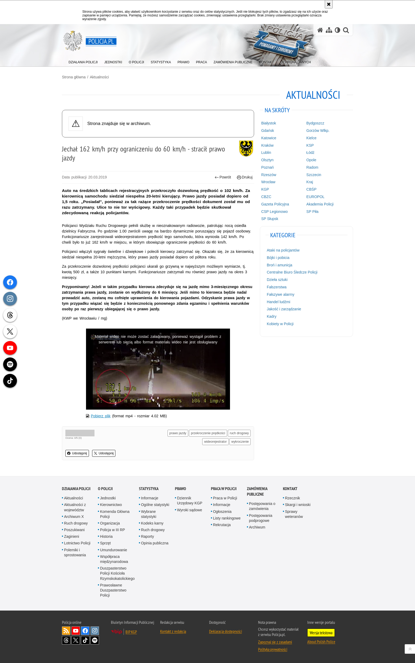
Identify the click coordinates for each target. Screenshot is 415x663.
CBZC (266, 197)
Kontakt (290, 488)
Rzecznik (292, 498)
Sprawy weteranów (294, 514)
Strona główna (74, 77)
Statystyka (149, 488)
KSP (310, 145)
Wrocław (268, 182)
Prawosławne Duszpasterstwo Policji (113, 590)
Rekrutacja (222, 525)
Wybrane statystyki (148, 514)
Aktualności (99, 77)
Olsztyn (267, 160)
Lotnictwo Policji (77, 543)
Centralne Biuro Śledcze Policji (292, 272)
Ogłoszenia (222, 511)
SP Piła (312, 211)
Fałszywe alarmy (280, 294)
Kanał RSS (66, 630)
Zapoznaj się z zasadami (275, 641)
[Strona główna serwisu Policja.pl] (320, 30)
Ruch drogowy (76, 523)
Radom (312, 167)
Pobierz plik (101, 416)
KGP (265, 189)
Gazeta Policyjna (275, 204)
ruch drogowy (239, 433)
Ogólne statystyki (155, 505)
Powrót (223, 177)
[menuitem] (83, 61)
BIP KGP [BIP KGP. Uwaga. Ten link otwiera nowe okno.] (131, 631)
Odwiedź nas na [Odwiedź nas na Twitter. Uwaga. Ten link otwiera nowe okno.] (75, 640)
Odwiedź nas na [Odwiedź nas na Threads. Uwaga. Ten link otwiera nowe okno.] (66, 640)
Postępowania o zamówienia (262, 506)
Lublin (266, 152)
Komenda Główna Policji (114, 514)
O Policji (105, 488)
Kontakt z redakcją (173, 631)
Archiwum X (74, 516)
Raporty (147, 536)
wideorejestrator (215, 442)
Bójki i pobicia (278, 258)
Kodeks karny (152, 523)
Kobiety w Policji (280, 324)
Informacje (149, 498)
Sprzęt (105, 543)
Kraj (309, 182)
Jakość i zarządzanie (284, 309)
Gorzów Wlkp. (318, 130)
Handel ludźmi (278, 302)
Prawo (180, 488)
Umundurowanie (113, 550)
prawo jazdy (177, 433)
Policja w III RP (112, 530)
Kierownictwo (111, 505)
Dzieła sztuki (277, 279)
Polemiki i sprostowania (75, 552)
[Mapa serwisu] (329, 30)
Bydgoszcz (315, 123)
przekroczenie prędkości (208, 433)
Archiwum (257, 527)
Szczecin (313, 175)
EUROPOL (315, 197)
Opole (311, 160)
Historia (106, 536)
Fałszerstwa (277, 287)
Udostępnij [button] (77, 453)
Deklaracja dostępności (225, 631)
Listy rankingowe (227, 518)
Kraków (267, 145)
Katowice (268, 138)
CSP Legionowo (274, 211)
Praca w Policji (224, 488)
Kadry (272, 316)
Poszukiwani (74, 530)
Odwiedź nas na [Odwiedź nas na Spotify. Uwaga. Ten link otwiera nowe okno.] (95, 640)
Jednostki (108, 498)
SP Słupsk (269, 219)
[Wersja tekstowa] (337, 30)
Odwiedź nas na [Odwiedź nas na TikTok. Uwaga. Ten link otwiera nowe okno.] (85, 640)
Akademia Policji (320, 204)
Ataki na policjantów (283, 250)
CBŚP (311, 189)
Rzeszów (268, 175)
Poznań (267, 167)
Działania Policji (76, 488)
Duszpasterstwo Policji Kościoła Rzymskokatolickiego (117, 573)
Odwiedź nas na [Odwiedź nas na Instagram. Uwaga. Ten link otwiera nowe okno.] (95, 630)
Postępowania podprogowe (260, 518)
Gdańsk (267, 130)
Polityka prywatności (272, 649)
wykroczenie (240, 442)
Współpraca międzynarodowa (114, 559)
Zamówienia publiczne (257, 491)
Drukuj (244, 177)
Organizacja (110, 523)
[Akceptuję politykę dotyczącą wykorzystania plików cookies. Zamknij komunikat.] (329, 4)
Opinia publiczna (155, 543)
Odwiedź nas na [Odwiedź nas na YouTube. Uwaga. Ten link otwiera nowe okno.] (75, 630)
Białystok (268, 123)
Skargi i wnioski (297, 505)
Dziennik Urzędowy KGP (189, 500)
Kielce (311, 138)
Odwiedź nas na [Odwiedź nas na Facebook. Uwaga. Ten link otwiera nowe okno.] (85, 630)
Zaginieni (71, 536)
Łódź (310, 152)
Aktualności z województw (75, 507)
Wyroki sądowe (189, 510)
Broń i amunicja (279, 265)
